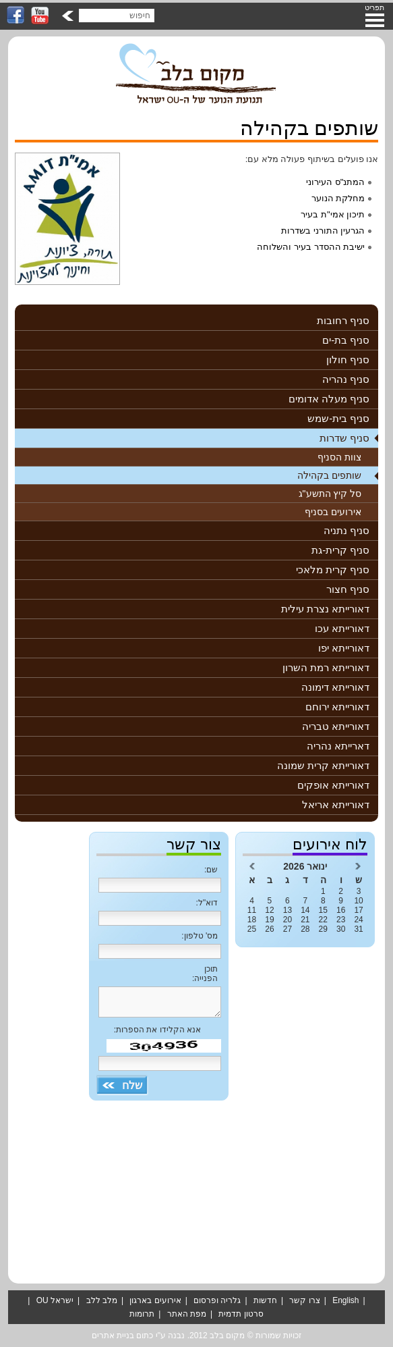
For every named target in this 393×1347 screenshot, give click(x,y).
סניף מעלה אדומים (329, 398)
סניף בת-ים (345, 340)
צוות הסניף (339, 457)
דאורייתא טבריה (335, 726)
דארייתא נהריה (338, 745)
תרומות (141, 1314)
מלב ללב (101, 1300)
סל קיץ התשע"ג (330, 493)
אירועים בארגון (155, 1300)
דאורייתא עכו (342, 628)
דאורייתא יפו (343, 648)
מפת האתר (186, 1314)
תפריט (374, 7)
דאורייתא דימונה (335, 687)
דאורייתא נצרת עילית (325, 608)
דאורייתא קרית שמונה (323, 765)
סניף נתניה (346, 530)
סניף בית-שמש (338, 418)
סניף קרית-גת (340, 550)
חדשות (265, 1300)
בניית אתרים (113, 1335)
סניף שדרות (344, 438)
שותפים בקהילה (329, 475)
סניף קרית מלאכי (332, 569)
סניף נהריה (345, 379)
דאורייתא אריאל (335, 804)
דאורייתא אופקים (333, 785)
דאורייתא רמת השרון (325, 667)
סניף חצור (347, 589)
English (345, 1300)
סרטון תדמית (240, 1314)
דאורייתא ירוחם (337, 706)
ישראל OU (54, 1300)
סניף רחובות (343, 320)
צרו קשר (304, 1300)
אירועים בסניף (333, 511)
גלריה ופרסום (217, 1300)
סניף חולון (347, 359)
